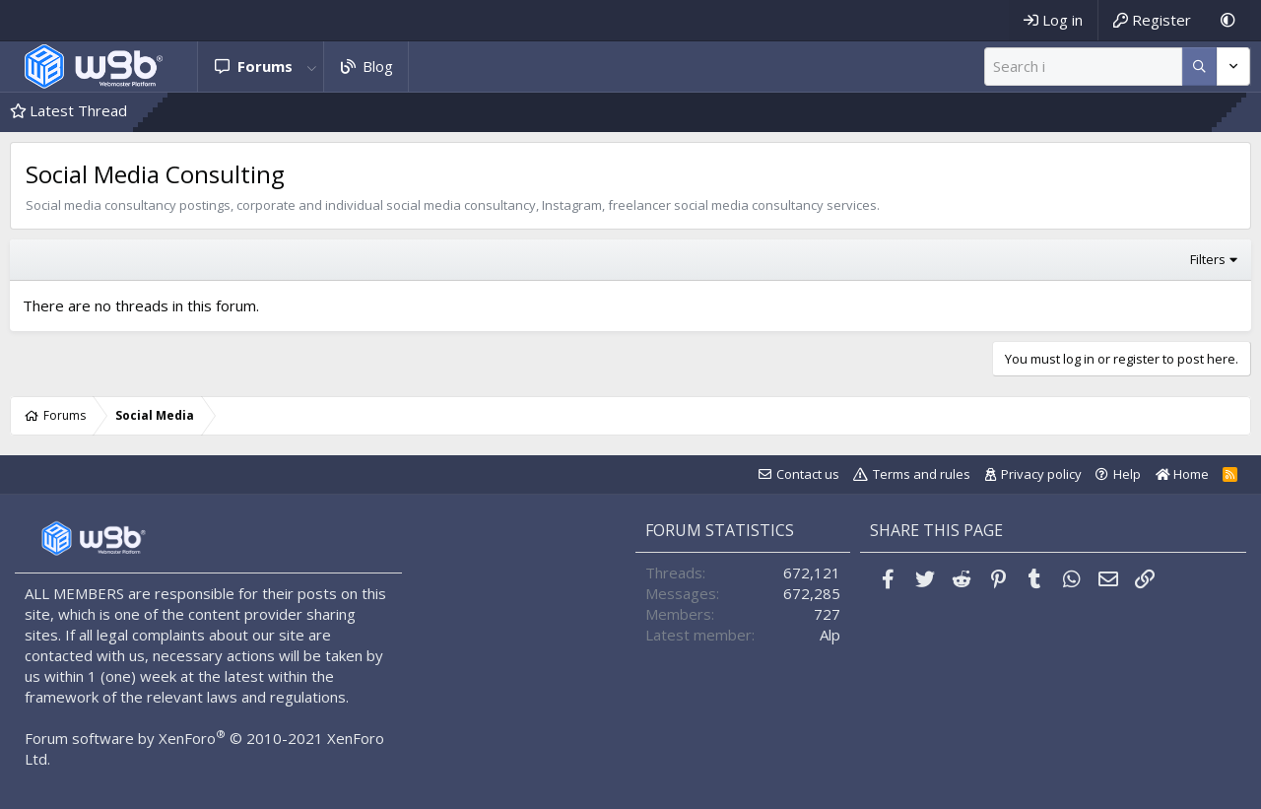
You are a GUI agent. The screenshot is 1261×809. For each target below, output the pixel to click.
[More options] (1199, 66)
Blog (378, 66)
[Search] (1083, 66)
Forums (265, 66)
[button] (312, 66)
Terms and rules (921, 474)
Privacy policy (1041, 474)
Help (1127, 474)
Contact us (807, 474)
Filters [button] (1208, 259)
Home (1182, 474)
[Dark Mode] (1228, 20)
